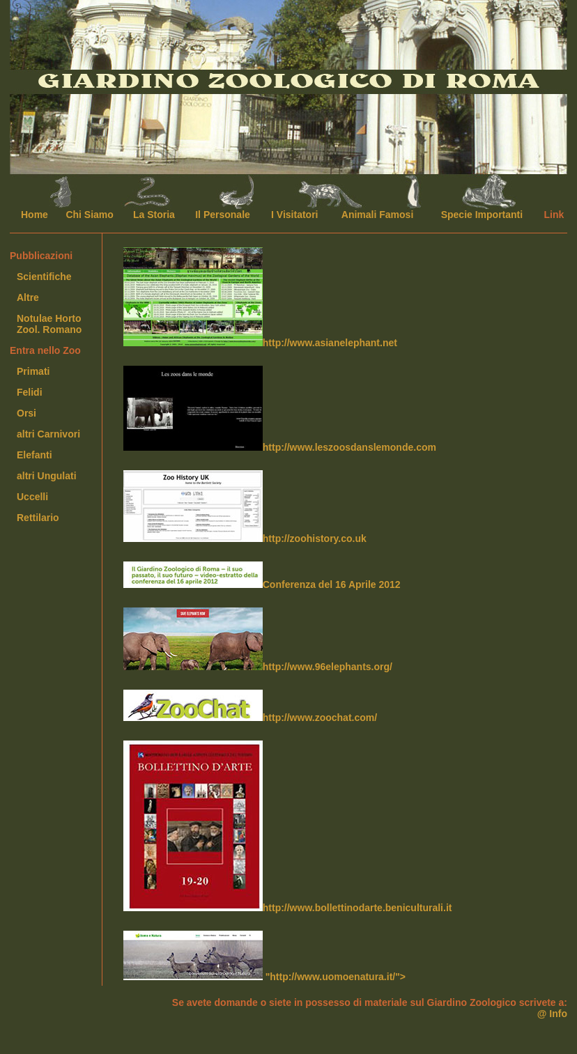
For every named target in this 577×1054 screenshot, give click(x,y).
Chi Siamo (89, 214)
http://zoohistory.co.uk (245, 507)
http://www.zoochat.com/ (250, 706)
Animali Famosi (377, 214)
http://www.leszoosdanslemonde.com (279, 409)
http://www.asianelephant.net (260, 297)
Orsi (26, 413)
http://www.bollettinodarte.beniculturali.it (287, 827)
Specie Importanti (482, 214)
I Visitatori (294, 214)
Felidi (30, 392)
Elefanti (34, 454)
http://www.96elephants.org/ (257, 639)
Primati (33, 371)
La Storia (154, 214)
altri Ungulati (47, 475)
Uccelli (32, 496)
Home (34, 214)
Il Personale (222, 214)
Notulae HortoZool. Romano (49, 324)
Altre (28, 297)
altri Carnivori (48, 434)
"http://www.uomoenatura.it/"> (264, 956)
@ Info (552, 1013)
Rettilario (38, 517)
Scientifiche (44, 276)
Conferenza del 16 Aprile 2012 (262, 575)
